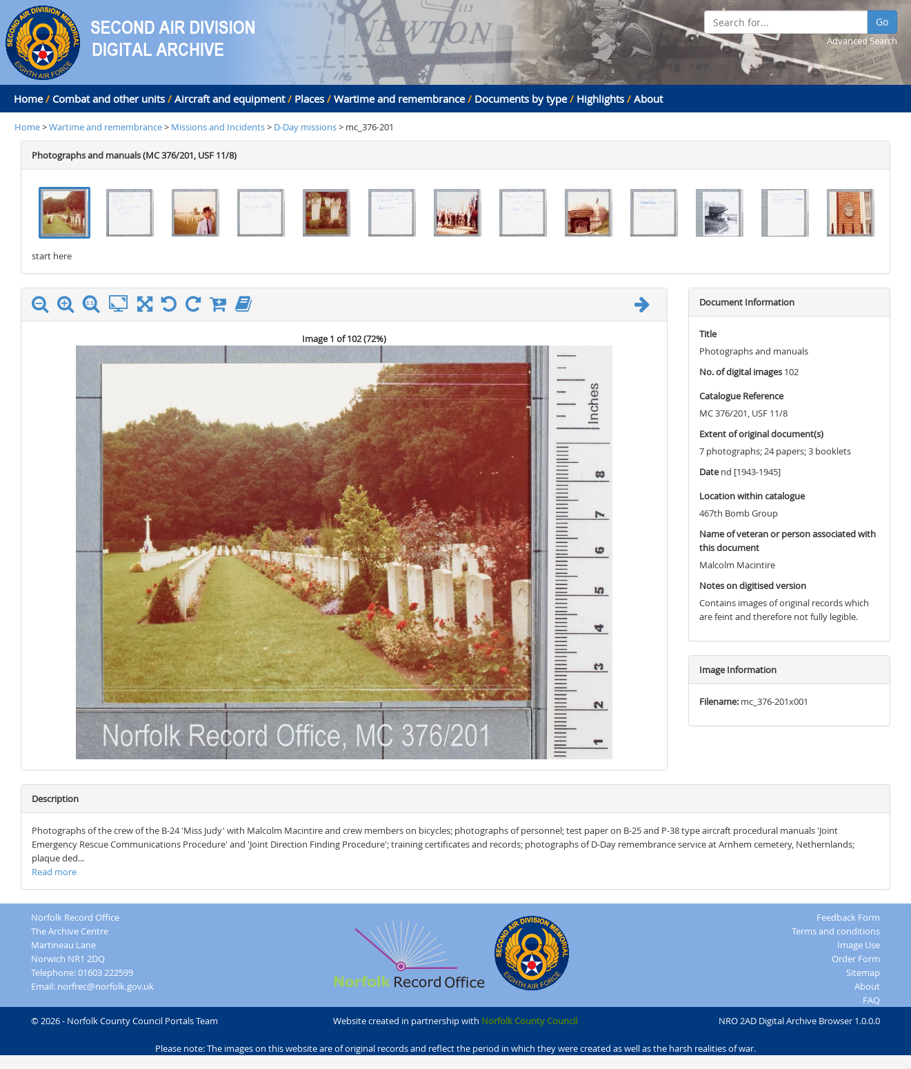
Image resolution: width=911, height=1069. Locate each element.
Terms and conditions (836, 931)
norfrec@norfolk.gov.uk (105, 986)
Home (28, 99)
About (648, 99)
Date (709, 472)
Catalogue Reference (741, 396)
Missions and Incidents (219, 127)
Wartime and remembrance (399, 99)
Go (882, 21)
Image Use (858, 945)
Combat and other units (108, 99)
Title (708, 334)
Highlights (600, 99)
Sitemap (863, 972)
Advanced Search (862, 40)
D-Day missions (305, 127)
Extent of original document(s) (761, 434)
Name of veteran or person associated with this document (787, 541)
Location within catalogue (752, 496)
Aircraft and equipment (229, 99)
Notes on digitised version (752, 585)
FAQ (871, 1000)
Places (309, 99)
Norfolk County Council (529, 1021)
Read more (54, 872)
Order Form (856, 958)
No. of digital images (740, 372)
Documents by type (520, 99)
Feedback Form (848, 917)
